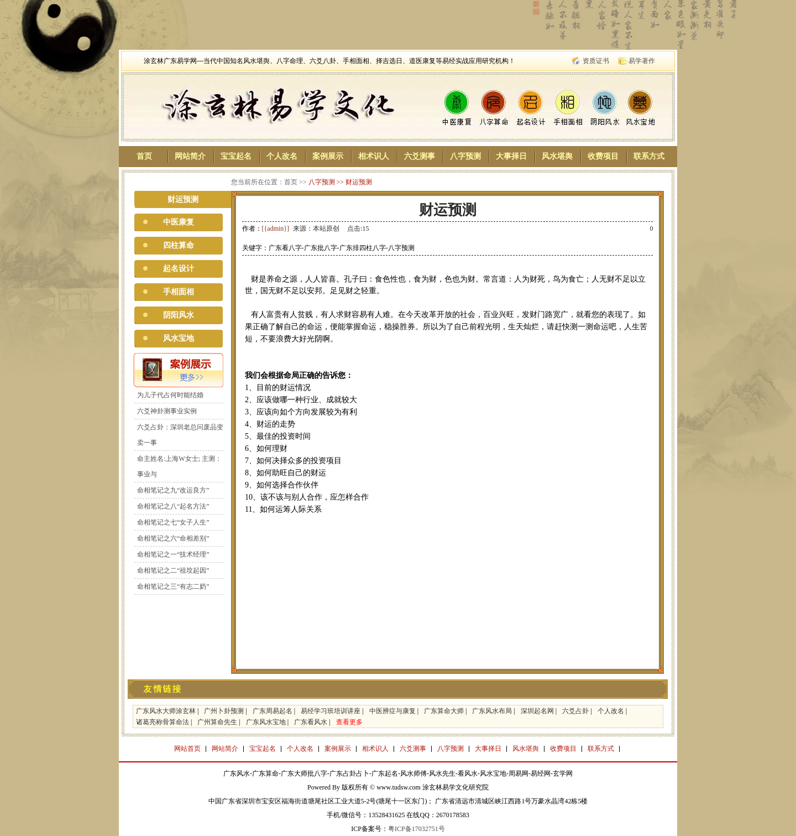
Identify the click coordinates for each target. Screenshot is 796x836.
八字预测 (465, 156)
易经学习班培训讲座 (330, 711)
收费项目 (603, 156)
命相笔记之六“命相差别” (173, 538)
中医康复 (178, 222)
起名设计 (178, 268)
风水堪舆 (557, 156)
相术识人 (373, 156)
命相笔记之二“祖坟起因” (173, 570)
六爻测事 (419, 156)
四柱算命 (178, 245)
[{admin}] (276, 228)
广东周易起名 (272, 711)
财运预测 (358, 182)
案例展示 (327, 156)
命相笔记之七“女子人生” (173, 522)
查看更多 (349, 722)
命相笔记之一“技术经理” (173, 554)
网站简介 (190, 156)
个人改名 (281, 156)
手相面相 (178, 292)
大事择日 (511, 156)
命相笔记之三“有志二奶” (173, 586)
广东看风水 (310, 722)
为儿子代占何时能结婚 (170, 395)
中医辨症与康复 (392, 711)
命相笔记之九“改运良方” (173, 490)
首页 (144, 156)
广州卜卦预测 (224, 711)
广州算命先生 (217, 722)
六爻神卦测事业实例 (167, 411)
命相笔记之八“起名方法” (173, 506)
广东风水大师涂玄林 (166, 711)
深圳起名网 (537, 711)
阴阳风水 (178, 315)
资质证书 (596, 61)
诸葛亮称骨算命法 (162, 722)
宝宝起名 (236, 156)
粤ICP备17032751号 (416, 829)
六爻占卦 (575, 711)
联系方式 (648, 156)
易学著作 (642, 61)
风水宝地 (178, 338)
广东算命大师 (444, 711)
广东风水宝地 (266, 722)
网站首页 (187, 748)
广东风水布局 (492, 711)
